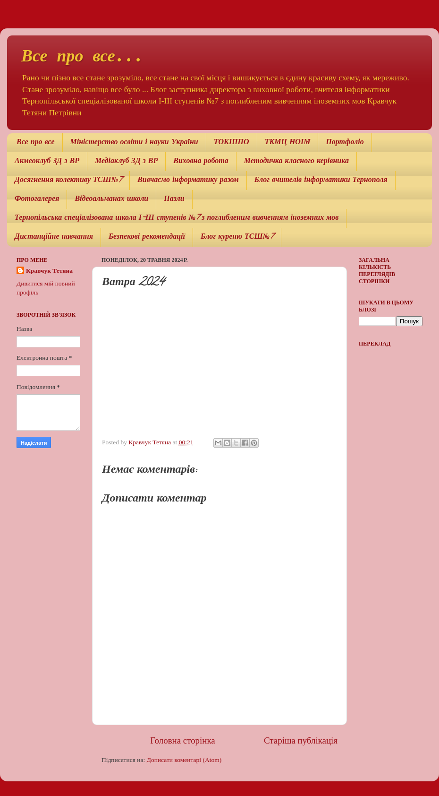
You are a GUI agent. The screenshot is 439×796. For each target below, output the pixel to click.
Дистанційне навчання (54, 237)
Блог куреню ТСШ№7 (237, 237)
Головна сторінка (182, 740)
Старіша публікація (301, 740)
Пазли (174, 199)
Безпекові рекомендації (147, 237)
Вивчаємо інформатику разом (188, 180)
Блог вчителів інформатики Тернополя (321, 180)
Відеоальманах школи (111, 199)
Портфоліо (344, 142)
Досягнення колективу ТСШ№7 (68, 180)
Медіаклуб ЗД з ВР (126, 161)
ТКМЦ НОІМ (288, 142)
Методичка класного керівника (296, 161)
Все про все (36, 142)
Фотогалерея (37, 199)
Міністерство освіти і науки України (134, 142)
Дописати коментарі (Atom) (184, 759)
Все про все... (82, 57)
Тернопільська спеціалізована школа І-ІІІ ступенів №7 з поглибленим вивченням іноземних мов (176, 218)
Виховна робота (200, 161)
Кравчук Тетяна (49, 270)
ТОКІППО (231, 142)
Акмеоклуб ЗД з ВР (47, 161)
